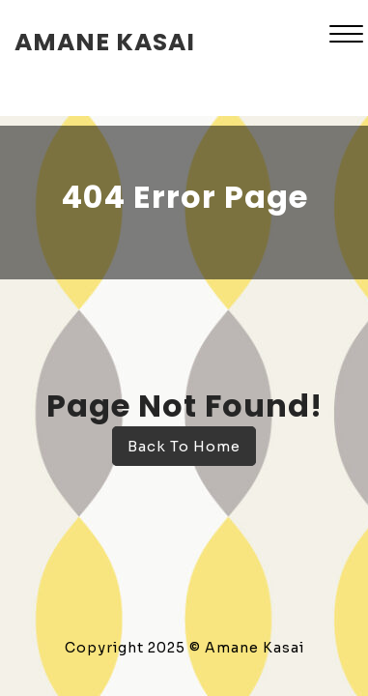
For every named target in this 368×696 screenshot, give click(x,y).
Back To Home (184, 446)
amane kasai (104, 42)
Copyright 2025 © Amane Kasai (184, 647)
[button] (346, 36)
